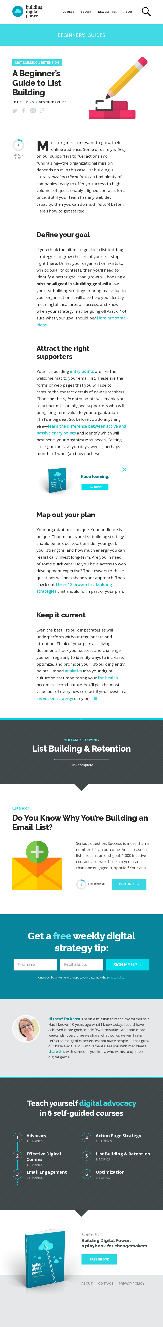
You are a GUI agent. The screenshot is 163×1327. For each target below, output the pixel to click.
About (129, 12)
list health (108, 678)
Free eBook (95, 487)
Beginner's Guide (52, 102)
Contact (106, 1283)
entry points (82, 371)
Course (68, 12)
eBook (86, 12)
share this (56, 1051)
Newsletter (107, 12)
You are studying (81, 740)
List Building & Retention (37, 62)
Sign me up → (127, 964)
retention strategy (55, 698)
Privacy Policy (132, 1283)
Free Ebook (99, 1259)
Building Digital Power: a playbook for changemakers (114, 1243)
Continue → (129, 884)
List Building (23, 102)
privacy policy (115, 977)
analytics (73, 671)
